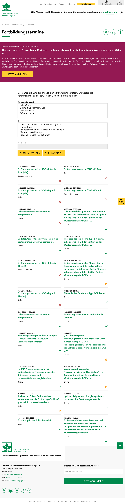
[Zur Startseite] (11, 9)
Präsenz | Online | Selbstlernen (61, 135)
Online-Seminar (61, 110)
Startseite (6, 24)
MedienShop (70, 4)
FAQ (94, 501)
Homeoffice (61, 127)
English (119, 4)
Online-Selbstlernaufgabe (61, 108)
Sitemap (64, 501)
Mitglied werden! (86, 4)
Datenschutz (74, 501)
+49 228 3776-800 (14, 477)
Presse (61, 4)
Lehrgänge (61, 105)
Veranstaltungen (50, 4)
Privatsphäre (85, 501)
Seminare (30, 24)
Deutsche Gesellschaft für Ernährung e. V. (61, 124)
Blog (40, 4)
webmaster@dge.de (17, 480)
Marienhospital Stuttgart (61, 132)
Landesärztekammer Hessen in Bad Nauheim (61, 129)
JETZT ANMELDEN (17, 74)
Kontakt (32, 501)
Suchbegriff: (22, 143)
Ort (19, 121)
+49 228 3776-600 (13, 474)
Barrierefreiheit (53, 501)
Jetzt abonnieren (94, 481)
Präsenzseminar (61, 113)
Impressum (41, 501)
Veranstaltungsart (26, 102)
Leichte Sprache (106, 4)
